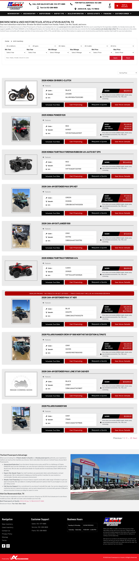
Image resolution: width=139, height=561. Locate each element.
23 (131, 438)
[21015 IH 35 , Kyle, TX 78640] (75, 9)
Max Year (30, 49)
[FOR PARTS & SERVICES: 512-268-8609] (71, 4)
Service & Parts (94, 13)
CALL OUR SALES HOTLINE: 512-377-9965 (48, 4)
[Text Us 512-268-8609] (38, 7)
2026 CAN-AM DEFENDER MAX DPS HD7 (60, 186)
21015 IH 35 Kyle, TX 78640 (27, 501)
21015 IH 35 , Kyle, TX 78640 (88, 9)
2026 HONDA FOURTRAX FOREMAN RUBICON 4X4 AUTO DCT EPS (71, 152)
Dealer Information (77, 13)
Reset (128, 58)
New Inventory (15, 13)
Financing (108, 13)
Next (135, 438)
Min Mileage (52, 49)
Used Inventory (30, 13)
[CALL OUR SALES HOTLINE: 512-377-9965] (30, 4)
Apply (115, 58)
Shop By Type (60, 13)
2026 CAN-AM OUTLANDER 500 (56, 223)
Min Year (8, 49)
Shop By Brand (46, 13)
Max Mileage (74, 49)
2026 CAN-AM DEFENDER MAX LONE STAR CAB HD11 (65, 371)
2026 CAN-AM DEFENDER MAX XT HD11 (59, 297)
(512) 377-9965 (39, 501)
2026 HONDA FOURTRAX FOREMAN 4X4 (60, 258)
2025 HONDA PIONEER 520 (53, 115)
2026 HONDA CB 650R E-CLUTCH (56, 80)
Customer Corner (123, 13)
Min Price (95, 49)
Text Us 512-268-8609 (49, 7)
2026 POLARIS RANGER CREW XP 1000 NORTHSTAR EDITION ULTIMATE (74, 334)
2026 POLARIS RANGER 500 (54, 406)
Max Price (116, 49)
